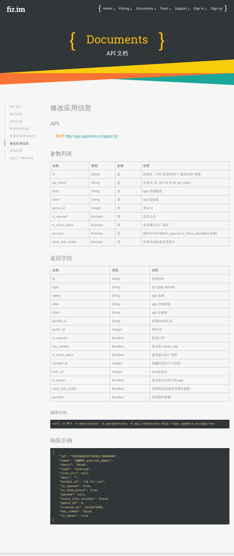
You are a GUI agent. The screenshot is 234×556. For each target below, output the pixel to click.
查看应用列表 (19, 129)
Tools (164, 8)
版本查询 (16, 114)
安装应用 (16, 150)
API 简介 (16, 107)
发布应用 (16, 121)
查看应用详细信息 (22, 136)
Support (181, 8)
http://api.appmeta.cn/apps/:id (91, 136)
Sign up (216, 8)
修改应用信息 (19, 143)
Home (107, 8)
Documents (144, 8)
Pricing (124, 8)
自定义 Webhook (22, 158)
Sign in (199, 8)
